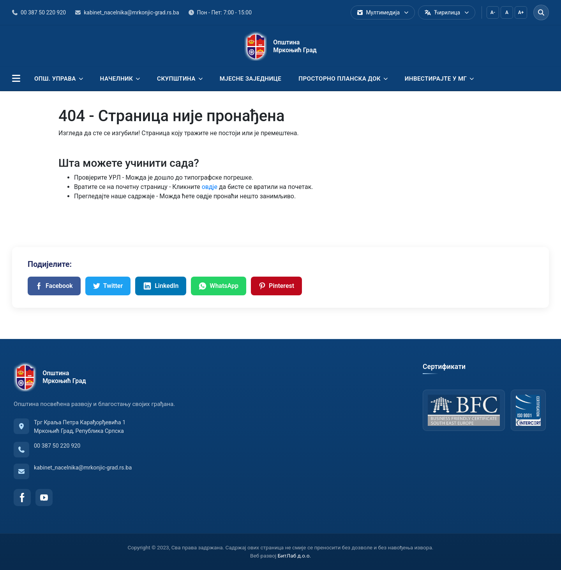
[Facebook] (22, 497)
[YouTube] (44, 497)
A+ (521, 12)
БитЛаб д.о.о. (294, 555)
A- (492, 12)
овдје (209, 187)
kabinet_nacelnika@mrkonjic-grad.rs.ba (83, 467)
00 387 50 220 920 (57, 446)
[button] (16, 78)
